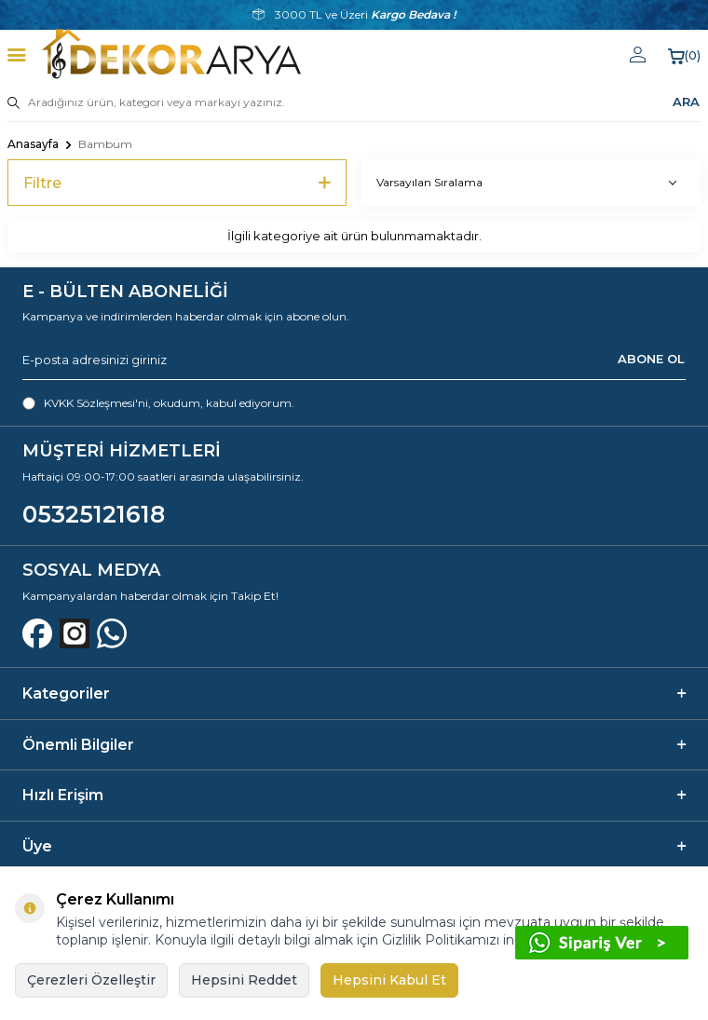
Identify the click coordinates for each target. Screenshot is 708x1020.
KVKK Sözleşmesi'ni (96, 403)
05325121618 (93, 514)
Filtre (177, 183)
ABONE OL (651, 358)
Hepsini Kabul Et (389, 980)
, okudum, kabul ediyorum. (158, 403)
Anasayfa (33, 144)
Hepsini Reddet (244, 980)
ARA (686, 101)
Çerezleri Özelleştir (91, 980)
